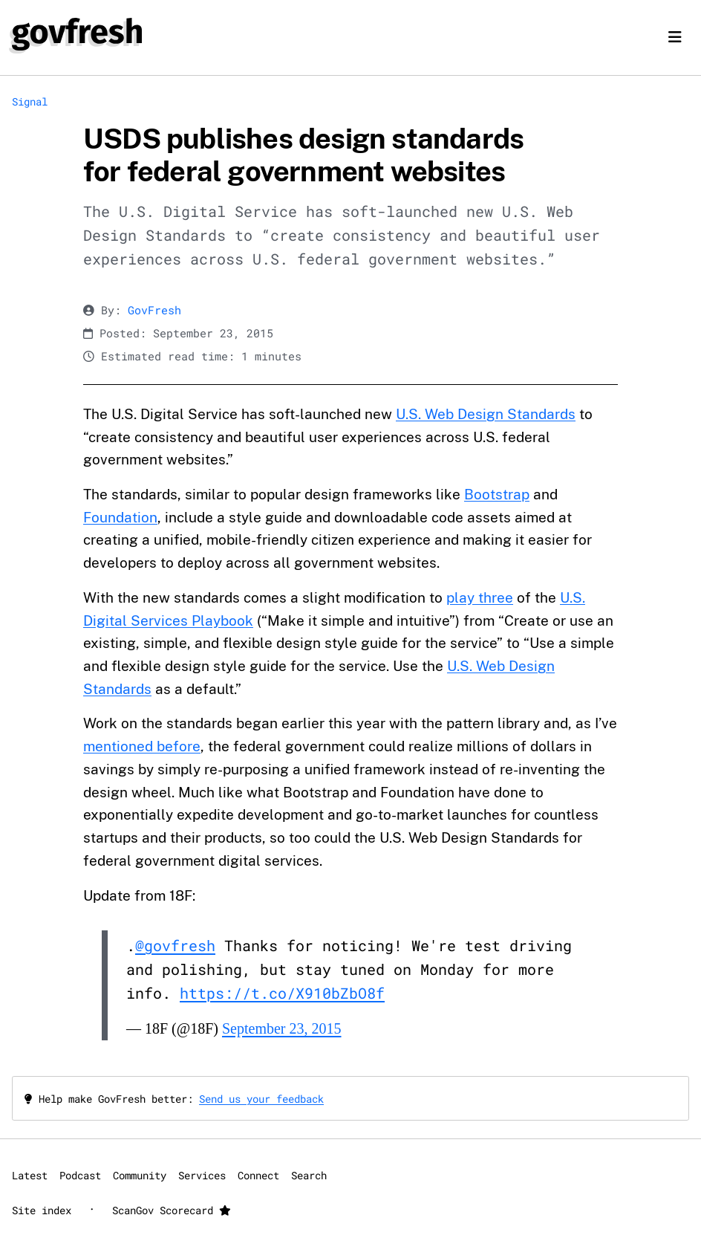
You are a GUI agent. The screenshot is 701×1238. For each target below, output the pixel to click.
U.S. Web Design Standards (486, 414)
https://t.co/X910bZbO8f (282, 992)
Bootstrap (496, 494)
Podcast (80, 1175)
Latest (30, 1175)
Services (202, 1175)
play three (479, 597)
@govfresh (175, 945)
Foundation (120, 517)
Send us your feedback (261, 1099)
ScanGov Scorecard (171, 1210)
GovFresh (154, 310)
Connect (258, 1175)
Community (139, 1175)
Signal (30, 101)
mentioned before (141, 746)
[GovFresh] (77, 34)
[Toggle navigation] (675, 37)
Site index (41, 1210)
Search (309, 1175)
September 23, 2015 (282, 1028)
